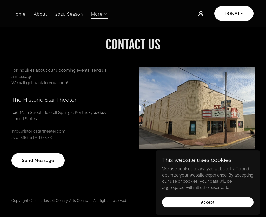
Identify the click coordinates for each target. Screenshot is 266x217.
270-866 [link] (19, 137)
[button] (99, 15)
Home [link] (18, 14)
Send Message (38, 160)
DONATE (234, 13)
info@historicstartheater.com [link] (38, 131)
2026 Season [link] (69, 14)
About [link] (40, 14)
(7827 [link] (46, 137)
